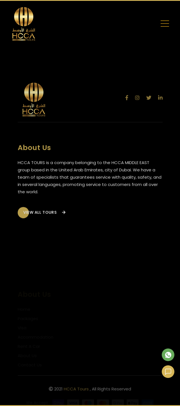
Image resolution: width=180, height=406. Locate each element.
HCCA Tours (76, 390)
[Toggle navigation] (164, 24)
